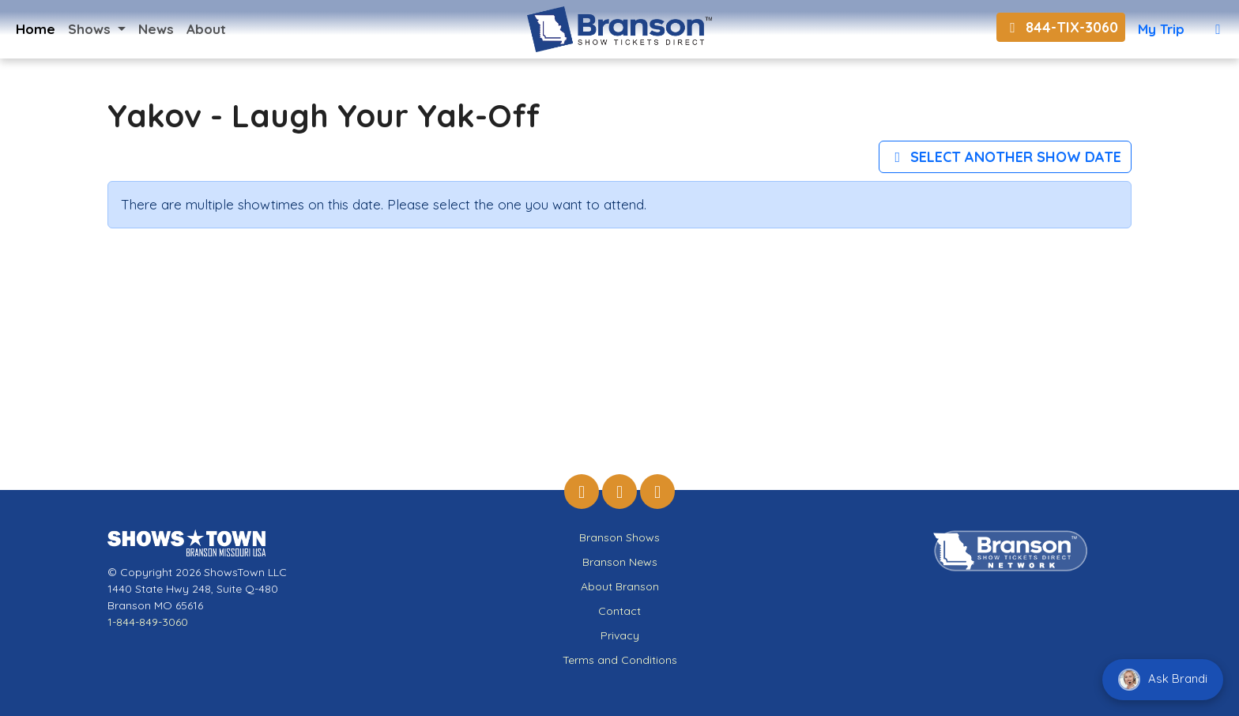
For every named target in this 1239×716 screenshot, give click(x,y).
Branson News (619, 562)
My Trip (1161, 29)
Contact (619, 611)
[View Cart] (1218, 29)
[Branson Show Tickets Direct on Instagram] (619, 491)
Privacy (620, 635)
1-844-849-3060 (147, 622)
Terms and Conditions (620, 660)
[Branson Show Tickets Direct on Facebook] (581, 491)
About (206, 29)
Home (35, 29)
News (156, 29)
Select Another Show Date (1005, 157)
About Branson (620, 586)
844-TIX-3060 (1061, 27)
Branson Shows (619, 537)
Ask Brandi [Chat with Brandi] (1162, 680)
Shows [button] (91, 29)
